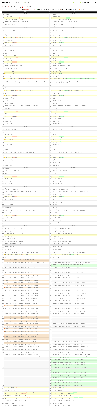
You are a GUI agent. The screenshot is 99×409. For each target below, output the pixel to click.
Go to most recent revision (30, 9)
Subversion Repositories (12, 3)
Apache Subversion (50, 406)
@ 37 (23, 7)
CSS (62, 406)
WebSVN (42, 406)
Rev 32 (73, 11)
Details (57, 9)
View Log (76, 9)
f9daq (27, 3)
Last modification (69, 9)
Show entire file (41, 9)
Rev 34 (21, 9)
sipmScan (8, 7)
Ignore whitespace (50, 9)
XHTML (59, 406)
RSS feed (82, 9)
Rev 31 (17, 9)
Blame (62, 9)
